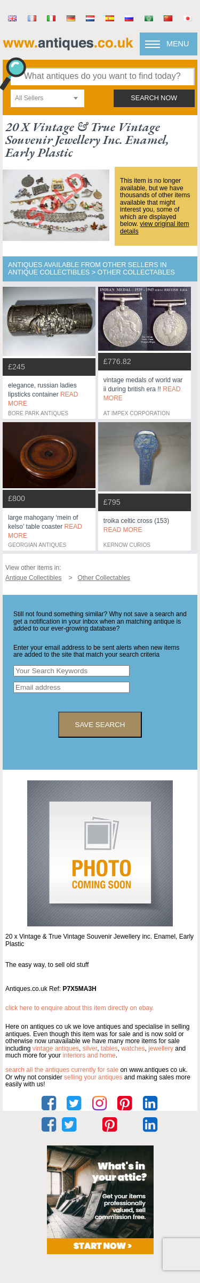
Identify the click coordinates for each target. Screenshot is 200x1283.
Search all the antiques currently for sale (61, 1070)
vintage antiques (56, 1048)
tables (109, 1048)
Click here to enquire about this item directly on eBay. (79, 1008)
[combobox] (47, 98)
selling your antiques (93, 1077)
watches (133, 1048)
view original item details (154, 227)
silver (90, 1048)
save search (100, 725)
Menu (177, 43)
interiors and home (88, 1055)
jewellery (160, 1048)
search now (154, 98)
